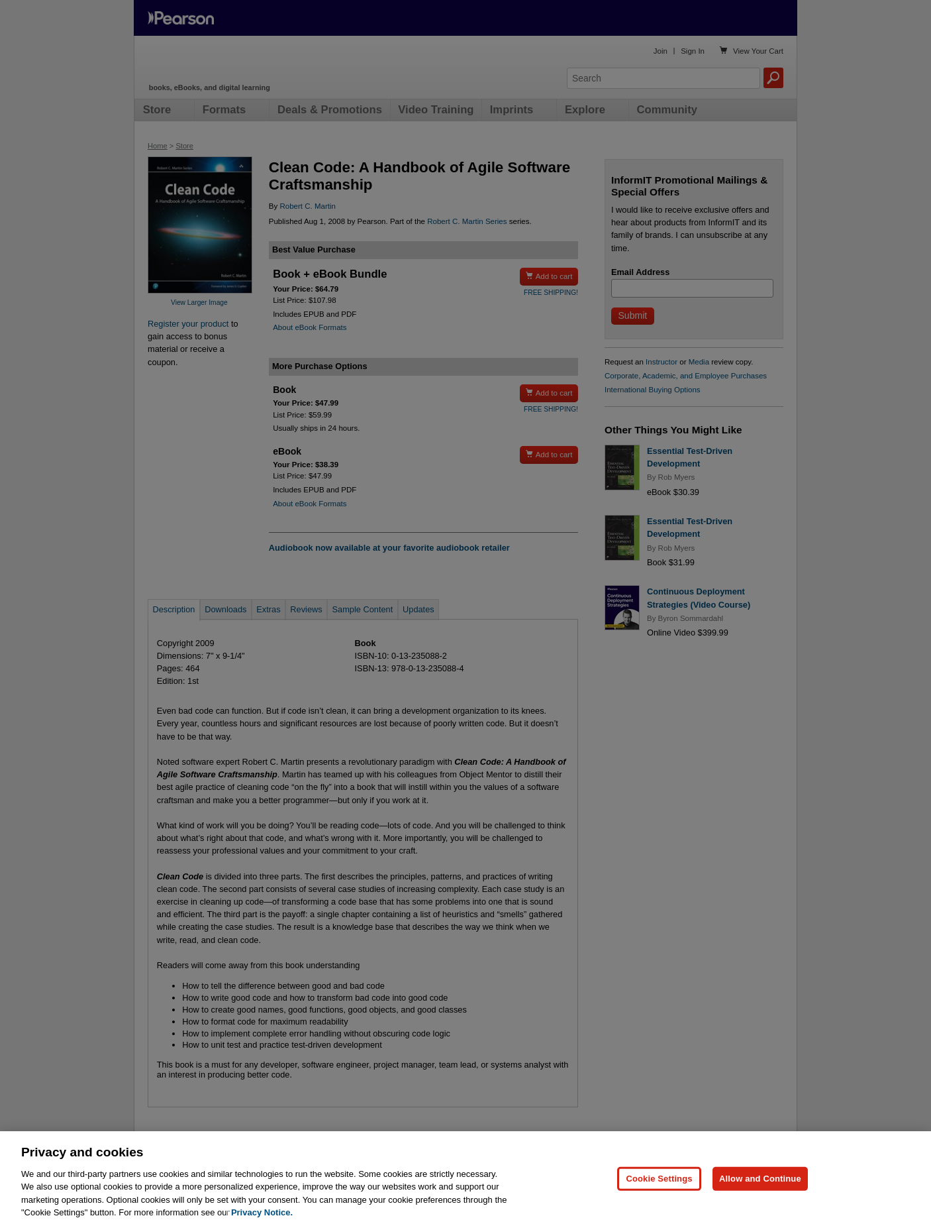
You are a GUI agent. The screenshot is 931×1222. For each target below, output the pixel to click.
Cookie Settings (659, 1196)
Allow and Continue (760, 1196)
